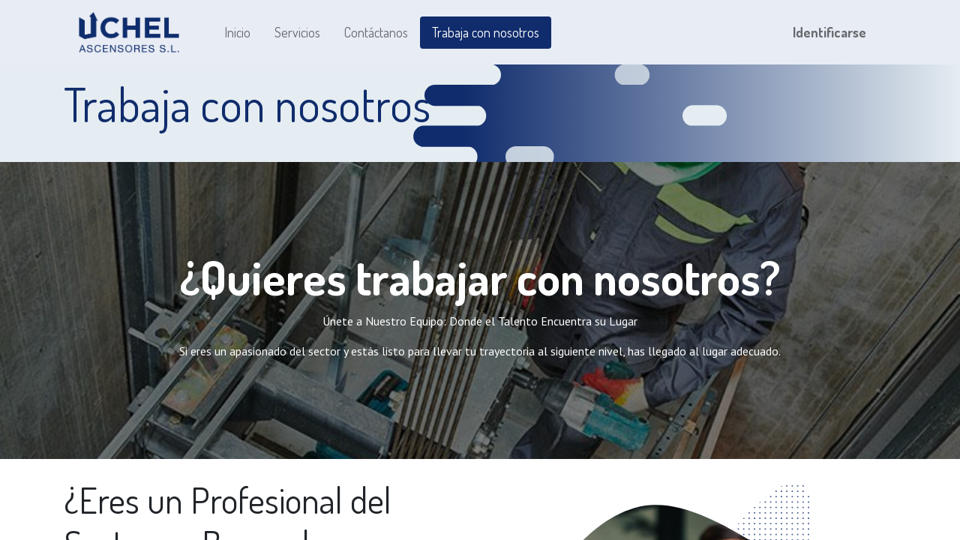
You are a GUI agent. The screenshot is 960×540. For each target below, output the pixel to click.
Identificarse (829, 32)
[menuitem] (237, 32)
